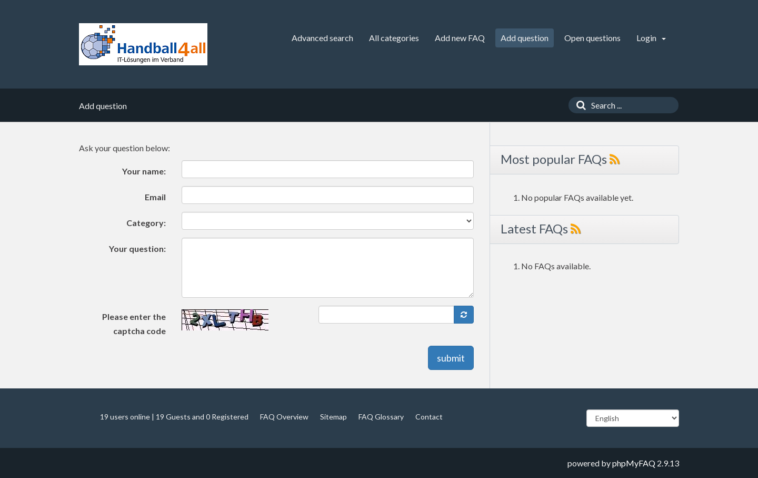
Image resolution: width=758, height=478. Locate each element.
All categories (394, 38)
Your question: (137, 248)
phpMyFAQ (633, 463)
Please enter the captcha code (134, 323)
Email (155, 197)
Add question (524, 38)
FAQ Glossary (381, 416)
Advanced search (322, 38)
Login (651, 38)
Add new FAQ (460, 38)
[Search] (578, 105)
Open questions (592, 38)
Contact (429, 416)
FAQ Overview (284, 416)
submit (451, 358)
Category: (146, 223)
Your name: (144, 171)
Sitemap (333, 416)
